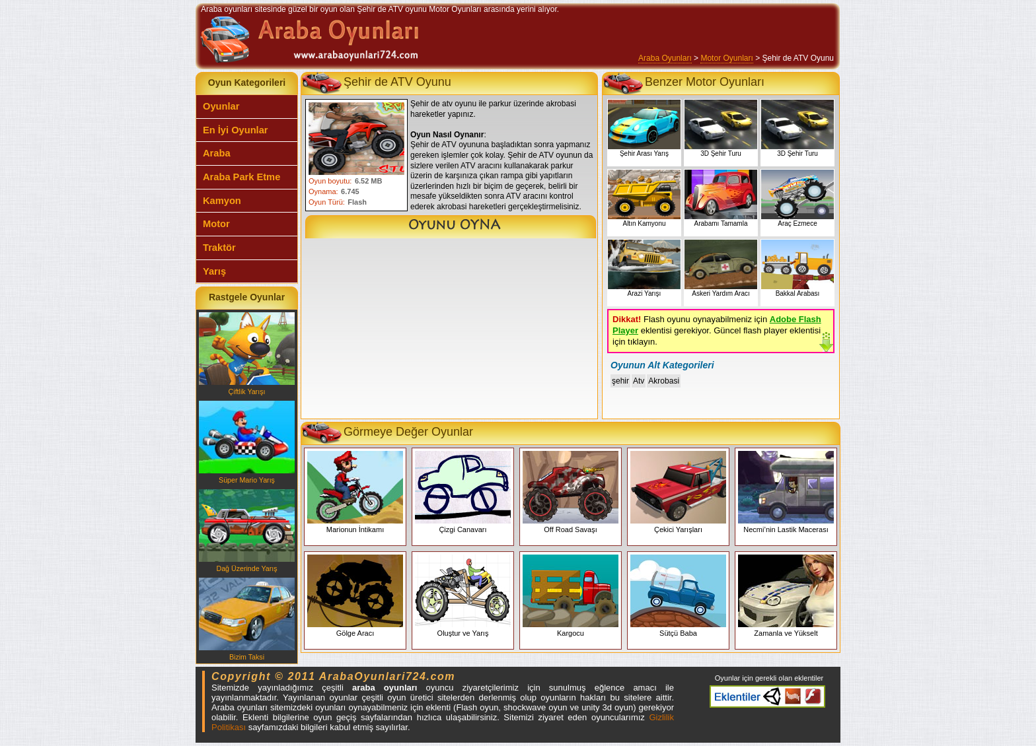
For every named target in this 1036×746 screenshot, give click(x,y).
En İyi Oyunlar (235, 130)
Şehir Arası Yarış (644, 128)
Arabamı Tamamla (720, 198)
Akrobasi (663, 381)
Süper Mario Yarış (247, 442)
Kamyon (222, 200)
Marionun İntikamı (355, 492)
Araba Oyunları (665, 58)
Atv (638, 381)
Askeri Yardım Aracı (720, 268)
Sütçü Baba (678, 596)
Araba (217, 153)
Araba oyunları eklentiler (767, 696)
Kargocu (570, 596)
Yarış (214, 271)
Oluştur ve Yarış (463, 596)
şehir (620, 381)
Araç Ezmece (797, 198)
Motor (216, 224)
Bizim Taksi (247, 619)
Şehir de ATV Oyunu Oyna (450, 226)
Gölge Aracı (355, 596)
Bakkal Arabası (797, 268)
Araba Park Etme (241, 177)
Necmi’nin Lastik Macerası (786, 492)
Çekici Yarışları (678, 492)
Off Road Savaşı (570, 492)
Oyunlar (221, 106)
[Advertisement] (449, 331)
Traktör (219, 247)
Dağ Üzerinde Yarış (247, 530)
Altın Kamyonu (644, 198)
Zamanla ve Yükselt (786, 596)
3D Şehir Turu (720, 128)
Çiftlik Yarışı (247, 353)
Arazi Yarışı (644, 268)
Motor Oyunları (726, 58)
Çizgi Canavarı (463, 492)
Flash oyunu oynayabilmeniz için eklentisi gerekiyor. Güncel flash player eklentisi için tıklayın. (716, 330)
